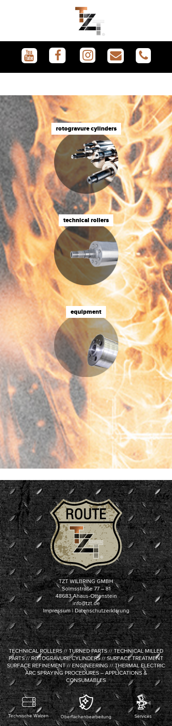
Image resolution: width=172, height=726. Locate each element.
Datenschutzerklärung (102, 611)
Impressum (57, 611)
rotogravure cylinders (86, 128)
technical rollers (86, 220)
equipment (86, 312)
